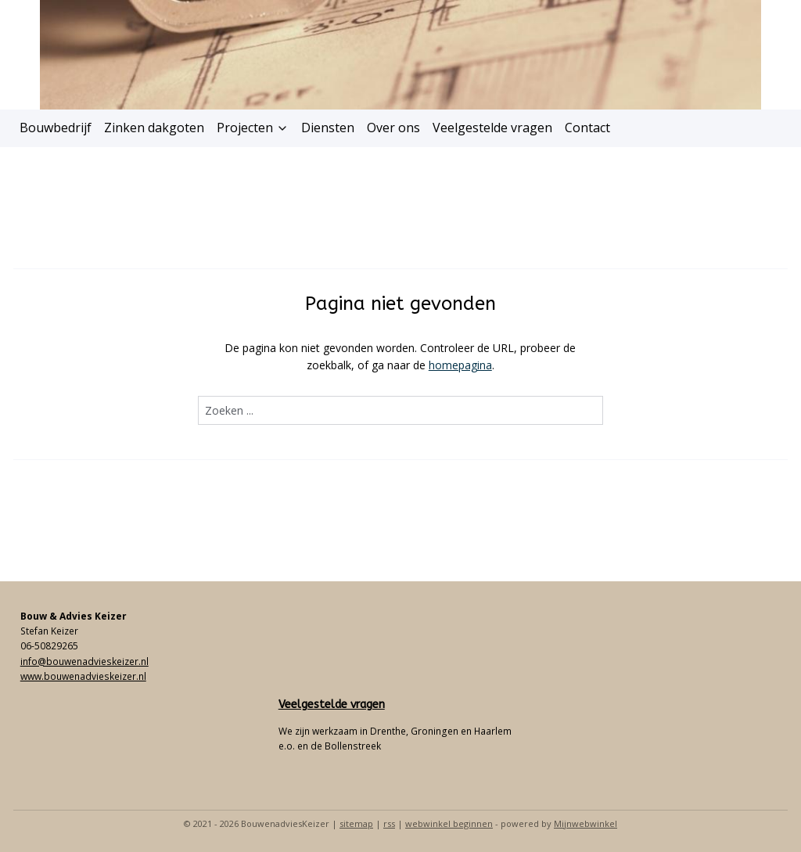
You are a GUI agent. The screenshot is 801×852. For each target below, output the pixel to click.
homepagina (460, 365)
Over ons (393, 127)
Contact (587, 127)
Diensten (327, 127)
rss (389, 823)
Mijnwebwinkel (585, 823)
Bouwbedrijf (56, 127)
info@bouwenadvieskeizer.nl (84, 661)
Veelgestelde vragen (492, 127)
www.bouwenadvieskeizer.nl (83, 676)
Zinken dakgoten (154, 127)
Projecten (253, 127)
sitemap (356, 823)
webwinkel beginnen (449, 823)
